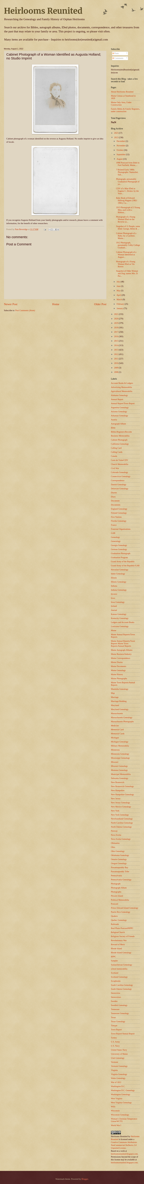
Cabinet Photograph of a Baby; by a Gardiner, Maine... (126, 235)
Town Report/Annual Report (123, 1034)
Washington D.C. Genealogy (123, 1090)
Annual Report (117, 399)
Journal (114, 610)
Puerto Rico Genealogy (120, 912)
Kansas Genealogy (118, 614)
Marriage (114, 697)
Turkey (114, 1038)
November (121, 145)
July (119, 282)
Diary (113, 497)
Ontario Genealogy (119, 859)
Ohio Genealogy (118, 851)
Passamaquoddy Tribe (120, 871)
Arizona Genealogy (119, 411)
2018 (116, 327)
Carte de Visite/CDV (119, 460)
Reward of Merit (118, 944)
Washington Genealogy (120, 1094)
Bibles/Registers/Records (121, 432)
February (121, 304)
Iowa (113, 598)
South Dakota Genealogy (121, 989)
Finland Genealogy (119, 513)
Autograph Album (118, 424)
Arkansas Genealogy (119, 416)
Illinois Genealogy (118, 582)
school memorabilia (119, 969)
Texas (113, 1017)
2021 (116, 314)
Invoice (114, 594)
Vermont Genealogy (119, 1066)
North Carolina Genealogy (122, 823)
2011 (116, 359)
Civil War (115, 468)
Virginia (114, 1070)
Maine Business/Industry (121, 654)
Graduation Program (119, 557)
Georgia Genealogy (119, 545)
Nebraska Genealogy (119, 778)
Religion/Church (118, 932)
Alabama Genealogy (119, 395)
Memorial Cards (117, 734)
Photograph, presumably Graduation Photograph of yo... (127, 181)
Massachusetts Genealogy (121, 717)
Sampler (114, 961)
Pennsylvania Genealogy (121, 880)
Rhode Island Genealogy (121, 952)
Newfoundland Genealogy (122, 819)
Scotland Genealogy (119, 977)
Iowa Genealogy (118, 602)
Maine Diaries (117, 662)
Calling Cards (116, 452)
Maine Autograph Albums (121, 650)
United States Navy (119, 1050)
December (121, 141)
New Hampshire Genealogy (122, 794)
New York (115, 811)
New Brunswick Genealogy (122, 786)
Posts (115, 53)
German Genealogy (119, 549)
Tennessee (115, 1009)
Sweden (114, 1001)
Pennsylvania (116, 875)
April (119, 295)
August (120, 159)
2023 (116, 133)
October (120, 150)
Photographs (116, 892)
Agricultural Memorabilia (121, 391)
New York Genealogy (120, 815)
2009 (116, 368)
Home (55, 304)
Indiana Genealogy (119, 590)
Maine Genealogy (118, 670)
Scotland (114, 973)
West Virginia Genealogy (121, 1102)
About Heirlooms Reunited (122, 92)
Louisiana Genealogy (120, 626)
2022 (116, 137)
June (119, 286)
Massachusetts (117, 713)
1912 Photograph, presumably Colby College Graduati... (128, 245)
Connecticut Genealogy (120, 476)
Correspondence (117, 480)
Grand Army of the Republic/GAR (125, 565)
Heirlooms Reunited (43, 11)
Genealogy (115, 537)
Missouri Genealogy (119, 766)
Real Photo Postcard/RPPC (122, 928)
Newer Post (10, 304)
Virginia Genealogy (119, 1074)
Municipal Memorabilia (121, 774)
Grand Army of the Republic (123, 561)
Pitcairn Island (117, 896)
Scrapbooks (116, 981)
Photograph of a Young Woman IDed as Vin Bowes (125, 264)
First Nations (116, 517)
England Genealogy (119, 509)
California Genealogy (120, 444)
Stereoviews (116, 997)
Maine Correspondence (120, 658)
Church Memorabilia (119, 464)
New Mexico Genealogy (121, 807)
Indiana (114, 586)
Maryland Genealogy (119, 709)
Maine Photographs (119, 678)
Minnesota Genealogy (120, 754)
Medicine (115, 725)
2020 (116, 319)
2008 (116, 372)
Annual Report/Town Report (123, 403)
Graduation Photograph (120, 553)
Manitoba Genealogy (119, 689)
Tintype (114, 1025)
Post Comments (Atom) (25, 310)
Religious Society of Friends (123, 936)
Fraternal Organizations (120, 529)
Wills (113, 1107)
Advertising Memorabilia (121, 387)
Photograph (115, 884)
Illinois (114, 578)
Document (115, 501)
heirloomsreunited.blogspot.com (124, 1154)
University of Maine (119, 1054)
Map (113, 693)
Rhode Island (116, 948)
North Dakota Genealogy (121, 827)
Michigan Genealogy (119, 742)
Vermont (114, 1062)
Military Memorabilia (120, 746)
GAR (113, 533)
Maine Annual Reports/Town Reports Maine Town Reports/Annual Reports (123, 643)
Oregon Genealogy (119, 863)
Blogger (85, 1179)
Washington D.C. (118, 1086)
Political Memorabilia (120, 900)
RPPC (113, 957)
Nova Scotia (116, 835)
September (121, 154)
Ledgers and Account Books (122, 622)
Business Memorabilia (120, 436)
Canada (114, 456)
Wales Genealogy (118, 1078)
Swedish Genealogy (119, 1005)
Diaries (114, 493)
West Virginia (116, 1098)
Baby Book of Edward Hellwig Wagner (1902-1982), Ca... (126, 200)
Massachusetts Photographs (122, 721)
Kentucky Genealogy (119, 618)
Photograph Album (119, 888)
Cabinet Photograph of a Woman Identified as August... (126, 254)
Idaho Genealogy (118, 574)
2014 (116, 345)
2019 (116, 323)
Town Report (116, 1030)
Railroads (115, 924)
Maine (113, 630)
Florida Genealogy (118, 521)
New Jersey (115, 798)
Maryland (115, 705)
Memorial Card (117, 729)
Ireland (114, 606)
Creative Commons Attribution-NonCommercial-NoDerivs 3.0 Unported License (124, 1145)
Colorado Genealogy (119, 472)
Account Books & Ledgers (122, 383)
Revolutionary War (119, 940)
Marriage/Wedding (118, 701)
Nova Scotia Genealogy (121, 839)
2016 (116, 336)
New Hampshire (117, 790)
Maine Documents (118, 666)
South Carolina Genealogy (122, 985)
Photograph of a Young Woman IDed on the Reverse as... (125, 219)
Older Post (100, 304)
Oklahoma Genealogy (120, 855)
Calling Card (116, 448)
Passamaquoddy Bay (119, 867)
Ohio (113, 847)
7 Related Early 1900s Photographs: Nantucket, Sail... (127, 172)
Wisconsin (115, 1111)
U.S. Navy (115, 1046)
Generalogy (116, 541)
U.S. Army (115, 1042)
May (119, 290)
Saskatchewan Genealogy (121, 965)
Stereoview (115, 993)
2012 (116, 354)
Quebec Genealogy (119, 920)
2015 (116, 341)
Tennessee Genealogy (120, 1013)
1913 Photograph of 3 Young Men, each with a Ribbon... (128, 210)
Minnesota (115, 750)
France (114, 525)
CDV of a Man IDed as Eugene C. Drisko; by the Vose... (127, 191)
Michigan (115, 738)
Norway (114, 831)
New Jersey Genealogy (120, 803)
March (120, 299)
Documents (115, 505)
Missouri (114, 762)
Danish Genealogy (118, 484)
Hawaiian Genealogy (119, 570)
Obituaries (115, 843)
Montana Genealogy (119, 770)
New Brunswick (117, 782)
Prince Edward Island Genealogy (124, 908)
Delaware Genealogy (119, 488)
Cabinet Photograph (119, 440)
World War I (116, 1125)
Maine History (117, 674)
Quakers (114, 916)
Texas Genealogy (118, 1021)
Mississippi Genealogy (120, 758)
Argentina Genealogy (120, 407)
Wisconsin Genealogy (120, 1115)
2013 (116, 350)
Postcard (114, 904)
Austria (114, 420)
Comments (117, 58)
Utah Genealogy (117, 1058)
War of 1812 (116, 1082)
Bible (113, 428)
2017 (116, 332)
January (120, 308)
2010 (116, 363)
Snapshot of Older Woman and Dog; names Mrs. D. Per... (127, 273)
